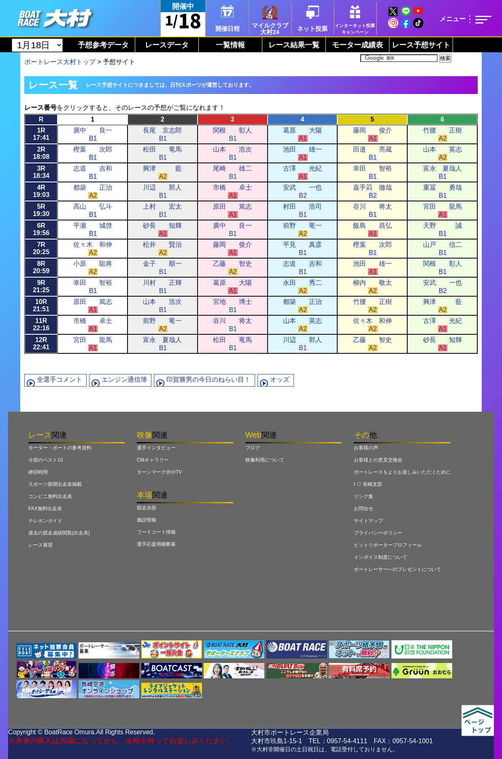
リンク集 (363, 496)
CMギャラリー (153, 460)
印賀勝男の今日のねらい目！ (208, 379)
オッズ (279, 379)
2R (41, 153)
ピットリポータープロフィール (388, 545)
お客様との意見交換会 (378, 460)
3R (41, 172)
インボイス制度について (380, 557)
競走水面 (146, 508)
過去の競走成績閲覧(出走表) (59, 533)
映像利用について (264, 460)
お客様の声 (366, 448)
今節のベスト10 (45, 460)
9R (41, 286)
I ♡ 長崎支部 (368, 484)
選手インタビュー (156, 448)
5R (41, 210)
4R (41, 191)
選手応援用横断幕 (156, 544)
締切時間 (38, 472)
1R (41, 134)
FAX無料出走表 (45, 508)
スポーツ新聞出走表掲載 (55, 484)
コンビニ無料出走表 (50, 496)
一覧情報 (230, 45)
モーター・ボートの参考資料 (59, 448)
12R (41, 343)
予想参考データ (103, 45)
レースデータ (167, 45)
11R (41, 324)
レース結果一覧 (293, 45)
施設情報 (146, 520)
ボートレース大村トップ (60, 61)
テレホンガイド (45, 521)
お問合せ (363, 508)
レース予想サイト (421, 45)
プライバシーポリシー (378, 533)
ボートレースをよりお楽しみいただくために (402, 472)
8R (41, 267)
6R (41, 229)
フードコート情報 (156, 532)
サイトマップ (368, 521)
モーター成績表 (357, 45)
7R (41, 248)
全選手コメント (59, 379)
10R (41, 305)
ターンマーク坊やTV (159, 472)
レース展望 (40, 545)
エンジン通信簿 (124, 379)
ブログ (252, 448)
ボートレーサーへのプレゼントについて (397, 569)
